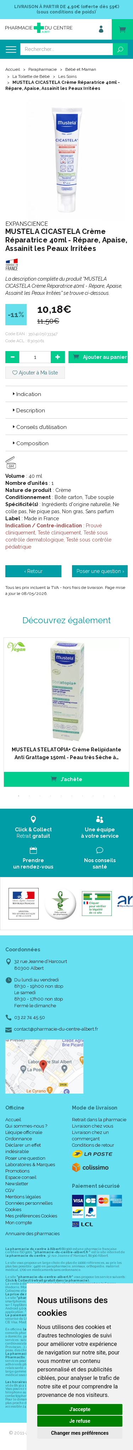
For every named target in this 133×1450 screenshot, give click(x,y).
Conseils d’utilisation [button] (39, 427)
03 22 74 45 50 (29, 1017)
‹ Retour (33, 571)
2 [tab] (29, 795)
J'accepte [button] (79, 1409)
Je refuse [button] (79, 1421)
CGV (10, 1190)
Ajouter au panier (100, 356)
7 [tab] (82, 795)
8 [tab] (93, 795)
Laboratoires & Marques (30, 1164)
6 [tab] (72, 795)
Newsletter (16, 1183)
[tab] (66, 394)
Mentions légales (23, 1196)
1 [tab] (18, 795)
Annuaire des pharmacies (32, 1233)
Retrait (33, 827)
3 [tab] (40, 795)
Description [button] (28, 410)
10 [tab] (114, 795)
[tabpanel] (66, 712)
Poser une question (25, 1158)
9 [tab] (103, 795)
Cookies (13, 1209)
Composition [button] (30, 443)
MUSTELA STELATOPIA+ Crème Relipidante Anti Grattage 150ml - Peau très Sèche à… (66, 753)
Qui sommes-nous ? (26, 1126)
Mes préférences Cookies (31, 1216)
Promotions (17, 1171)
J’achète (66, 778)
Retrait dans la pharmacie (99, 1119)
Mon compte (18, 1222)
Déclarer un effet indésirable (23, 1148)
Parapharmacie (42, 69)
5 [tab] (61, 795)
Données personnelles (28, 1203)
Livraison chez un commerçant (90, 1135)
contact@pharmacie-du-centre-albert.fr (56, 1029)
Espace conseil (21, 1177)
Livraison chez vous (92, 1126)
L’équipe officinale (23, 1132)
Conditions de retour (93, 1145)
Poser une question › (100, 571)
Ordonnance (18, 1138)
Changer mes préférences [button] (80, 1433)
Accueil (12, 69)
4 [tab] (50, 795)
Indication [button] (26, 394)
